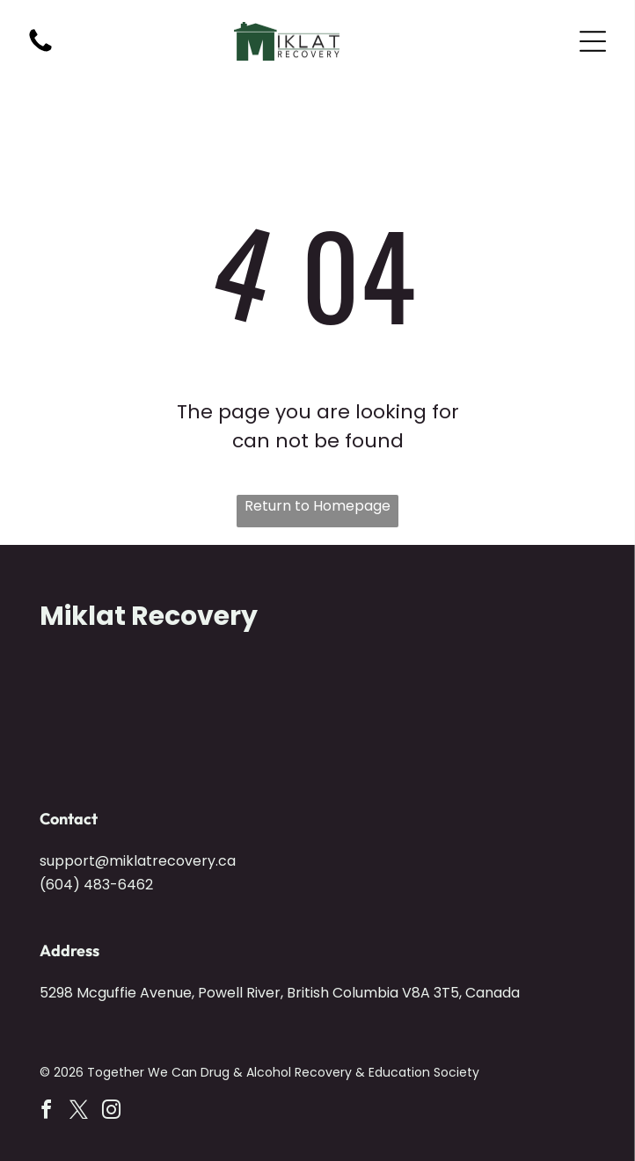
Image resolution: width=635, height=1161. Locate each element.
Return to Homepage (317, 506)
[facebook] (47, 1112)
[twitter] (79, 1112)
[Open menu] (593, 41)
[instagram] (112, 1112)
